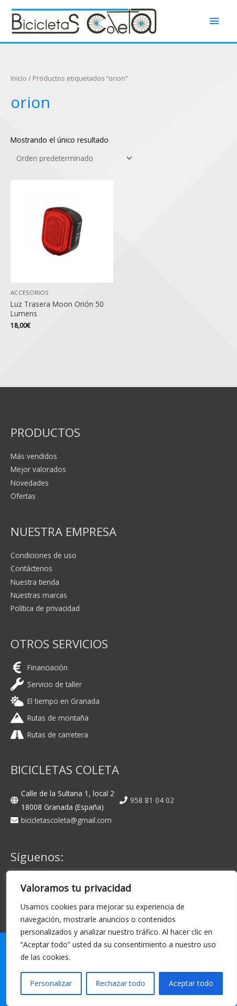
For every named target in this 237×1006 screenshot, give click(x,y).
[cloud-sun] (55, 701)
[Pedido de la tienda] (72, 158)
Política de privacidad (45, 608)
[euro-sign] (39, 667)
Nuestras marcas (38, 595)
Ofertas (23, 496)
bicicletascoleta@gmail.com (66, 820)
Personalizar (51, 983)
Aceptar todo (191, 983)
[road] (49, 734)
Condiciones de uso (43, 555)
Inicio (18, 78)
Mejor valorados (38, 469)
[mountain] (49, 717)
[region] (121, 938)
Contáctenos (31, 568)
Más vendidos (33, 456)
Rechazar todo (120, 983)
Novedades (29, 483)
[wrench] (46, 684)
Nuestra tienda (34, 582)
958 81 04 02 (152, 800)
